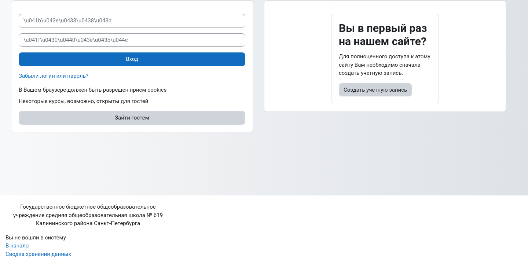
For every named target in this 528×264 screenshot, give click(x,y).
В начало (17, 245)
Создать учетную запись (375, 90)
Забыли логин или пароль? (53, 76)
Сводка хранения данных (38, 254)
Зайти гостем (132, 117)
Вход (132, 59)
